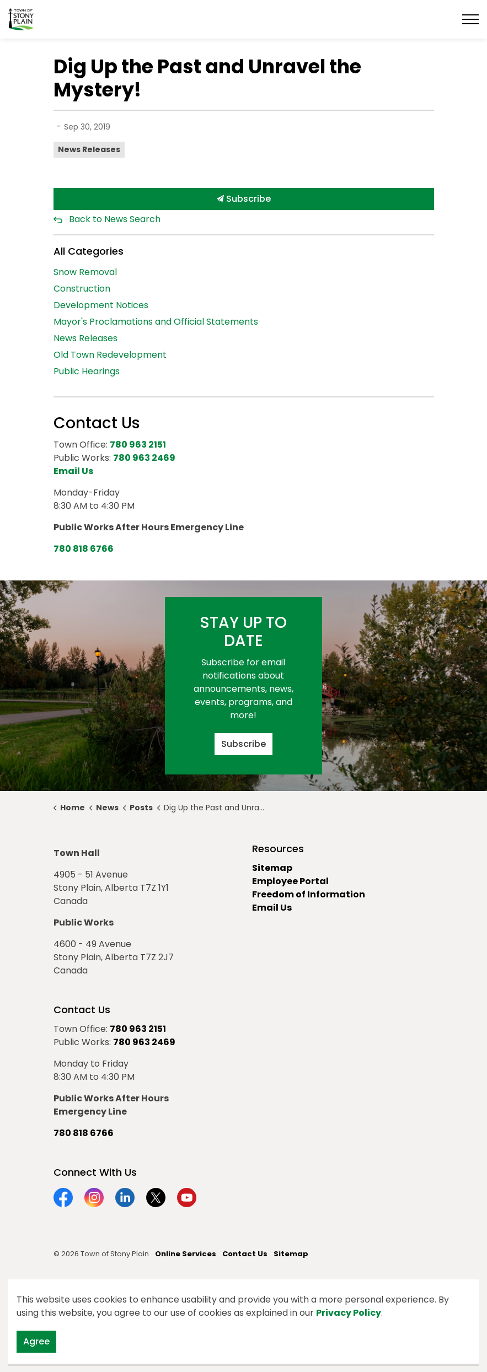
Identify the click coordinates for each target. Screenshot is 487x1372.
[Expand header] (470, 19)
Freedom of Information (308, 894)
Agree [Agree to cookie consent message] (36, 1342)
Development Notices (100, 305)
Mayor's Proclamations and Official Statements (155, 321)
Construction (81, 288)
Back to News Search (114, 219)
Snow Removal (85, 272)
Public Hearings (86, 371)
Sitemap (272, 868)
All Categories (88, 251)
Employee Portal (290, 881)
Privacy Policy (348, 1312)
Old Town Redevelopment (110, 354)
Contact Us (244, 1254)
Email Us (272, 907)
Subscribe (243, 199)
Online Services (185, 1254)
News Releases (89, 149)
